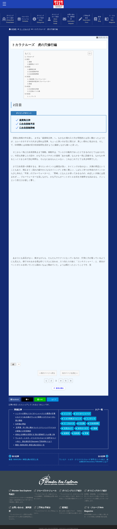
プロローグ (30, 57)
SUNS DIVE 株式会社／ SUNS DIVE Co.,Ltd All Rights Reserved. (62, 528)
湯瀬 (30, 62)
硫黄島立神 (32, 69)
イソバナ (67, 414)
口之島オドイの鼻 (34, 91)
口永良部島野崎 (34, 74)
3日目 (28, 76)
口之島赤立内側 (34, 89)
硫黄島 (66, 433)
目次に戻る (58, 388)
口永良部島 (94, 423)
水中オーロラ (83, 428)
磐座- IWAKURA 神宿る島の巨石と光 (29, 445)
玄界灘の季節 (20, 424)
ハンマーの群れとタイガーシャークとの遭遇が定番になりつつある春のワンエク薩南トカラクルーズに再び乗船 (35, 417)
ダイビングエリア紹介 (40, 19)
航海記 (99, 19)
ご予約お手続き (86, 19)
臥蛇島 (77, 433)
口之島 (82, 423)
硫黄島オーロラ (34, 64)
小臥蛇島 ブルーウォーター (37, 79)
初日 (28, 59)
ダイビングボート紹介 (10, 19)
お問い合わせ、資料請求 (71, 19)
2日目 (28, 67)
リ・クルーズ (112, 19)
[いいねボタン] (13, 364)
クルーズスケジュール (25, 19)
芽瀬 (30, 84)
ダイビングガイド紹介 (55, 19)
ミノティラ (32, 96)
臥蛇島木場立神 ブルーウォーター (39, 81)
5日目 (28, 94)
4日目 (28, 86)
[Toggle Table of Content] (88, 53)
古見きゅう (68, 428)
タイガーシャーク (83, 414)
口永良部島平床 (34, 71)
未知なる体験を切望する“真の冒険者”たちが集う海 (35, 434)
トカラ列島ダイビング (72, 419)
